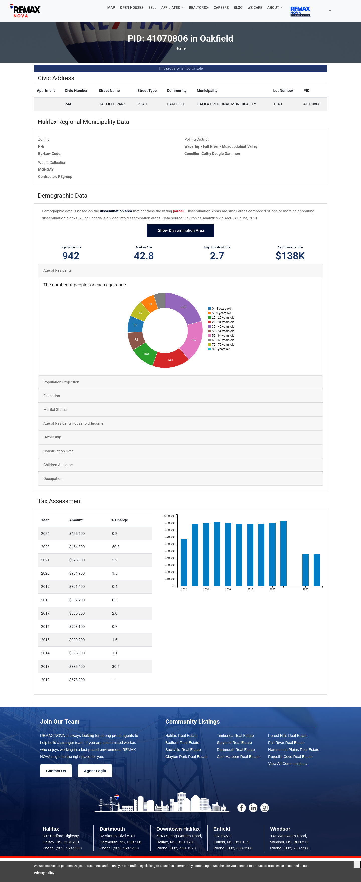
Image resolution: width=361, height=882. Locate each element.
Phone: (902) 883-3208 (232, 848)
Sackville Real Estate (183, 749)
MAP (111, 8)
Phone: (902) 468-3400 (119, 848)
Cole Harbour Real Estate (238, 756)
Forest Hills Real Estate (288, 735)
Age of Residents (57, 270)
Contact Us (56, 771)
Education (51, 396)
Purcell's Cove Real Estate (290, 756)
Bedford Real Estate (182, 742)
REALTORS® (199, 8)
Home (180, 48)
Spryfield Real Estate (234, 742)
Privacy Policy (44, 873)
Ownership (52, 437)
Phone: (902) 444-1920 (176, 848)
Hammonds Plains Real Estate (293, 749)
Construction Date (58, 451)
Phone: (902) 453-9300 (62, 848)
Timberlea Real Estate (235, 735)
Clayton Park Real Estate (186, 756)
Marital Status (55, 409)
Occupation (52, 478)
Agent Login (95, 771)
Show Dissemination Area (180, 230)
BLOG (238, 8)
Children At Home (58, 465)
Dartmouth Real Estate (236, 749)
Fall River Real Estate (286, 742)
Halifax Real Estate (181, 735)
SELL (152, 8)
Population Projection (61, 382)
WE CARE (255, 8)
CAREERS (221, 8)
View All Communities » (287, 763)
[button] (172, 7)
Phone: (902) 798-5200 (289, 848)
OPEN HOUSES (132, 8)
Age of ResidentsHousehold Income (73, 423)
